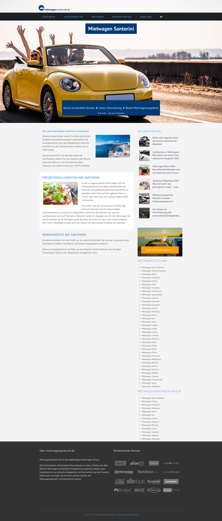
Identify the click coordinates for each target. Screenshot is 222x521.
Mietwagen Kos (148, 318)
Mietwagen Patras (149, 352)
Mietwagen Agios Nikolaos (153, 267)
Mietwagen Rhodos (150, 362)
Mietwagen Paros (149, 349)
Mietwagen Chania (149, 281)
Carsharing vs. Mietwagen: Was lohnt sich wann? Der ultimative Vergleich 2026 (165, 155)
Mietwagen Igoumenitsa (152, 294)
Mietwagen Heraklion (151, 288)
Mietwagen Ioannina (150, 298)
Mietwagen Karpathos (151, 305)
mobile (49, 222)
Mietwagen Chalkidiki (151, 277)
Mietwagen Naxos (149, 342)
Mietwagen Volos (149, 383)
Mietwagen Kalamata (151, 301)
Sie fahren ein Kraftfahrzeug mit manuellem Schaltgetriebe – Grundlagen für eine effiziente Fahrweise (166, 212)
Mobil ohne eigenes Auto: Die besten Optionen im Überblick (165, 140)
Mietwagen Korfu (149, 315)
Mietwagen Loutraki (150, 335)
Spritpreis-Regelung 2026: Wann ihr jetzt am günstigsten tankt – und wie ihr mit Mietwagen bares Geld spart (165, 184)
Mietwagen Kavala (149, 308)
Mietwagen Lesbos (150, 332)
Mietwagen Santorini (150, 369)
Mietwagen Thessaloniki (152, 379)
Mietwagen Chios (149, 284)
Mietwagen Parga (149, 345)
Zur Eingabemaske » (160, 250)
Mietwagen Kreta (149, 322)
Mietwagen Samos (149, 366)
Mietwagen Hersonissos (152, 291)
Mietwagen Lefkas (149, 328)
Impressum (122, 514)
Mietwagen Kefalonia (151, 311)
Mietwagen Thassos (150, 376)
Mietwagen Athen (149, 274)
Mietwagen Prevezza (151, 356)
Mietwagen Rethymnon (151, 359)
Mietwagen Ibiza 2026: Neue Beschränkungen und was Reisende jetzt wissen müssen (166, 169)
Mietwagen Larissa (150, 325)
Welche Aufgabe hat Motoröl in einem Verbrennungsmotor (162, 198)
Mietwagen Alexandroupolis (154, 271)
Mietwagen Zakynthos (151, 386)
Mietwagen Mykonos (150, 339)
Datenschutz (133, 514)
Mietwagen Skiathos (150, 373)
